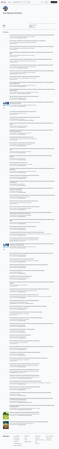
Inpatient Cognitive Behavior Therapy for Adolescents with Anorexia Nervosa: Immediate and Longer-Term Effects (31, 345)
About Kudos (26, 434)
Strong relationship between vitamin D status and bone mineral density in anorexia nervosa (27, 268)
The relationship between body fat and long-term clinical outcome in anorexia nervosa (26, 310)
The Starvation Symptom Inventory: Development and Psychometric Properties (25, 115)
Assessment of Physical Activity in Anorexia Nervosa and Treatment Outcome (24, 373)
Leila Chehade (20, 66)
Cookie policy (48, 438)
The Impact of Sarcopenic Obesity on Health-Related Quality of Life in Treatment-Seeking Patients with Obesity (31, 57)
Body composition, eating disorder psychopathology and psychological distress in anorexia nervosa (28, 356)
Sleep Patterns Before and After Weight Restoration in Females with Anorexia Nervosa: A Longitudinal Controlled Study (32, 193)
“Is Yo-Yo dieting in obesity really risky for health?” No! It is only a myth (23, 110)
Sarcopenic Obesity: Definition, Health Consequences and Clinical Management (25, 75)
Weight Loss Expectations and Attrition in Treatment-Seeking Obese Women (24, 298)
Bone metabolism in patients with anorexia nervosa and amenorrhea (23, 224)
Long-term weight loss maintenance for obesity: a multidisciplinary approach (24, 236)
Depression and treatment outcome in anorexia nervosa (20, 333)
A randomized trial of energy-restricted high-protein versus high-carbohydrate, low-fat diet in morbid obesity (30, 391)
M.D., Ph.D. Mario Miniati (30, 118)
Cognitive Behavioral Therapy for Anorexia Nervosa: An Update (22, 257)
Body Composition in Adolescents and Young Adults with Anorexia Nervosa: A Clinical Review (27, 39)
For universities (16, 438)
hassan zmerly (25, 66)
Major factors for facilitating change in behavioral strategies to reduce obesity (24, 368)
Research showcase (17, 444)
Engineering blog (27, 440)
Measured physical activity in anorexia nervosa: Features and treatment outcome (25, 385)
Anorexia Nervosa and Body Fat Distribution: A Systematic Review (22, 327)
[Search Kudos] (22, 1)
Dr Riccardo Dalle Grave (14, 72)
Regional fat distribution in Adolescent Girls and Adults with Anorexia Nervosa (24, 339)
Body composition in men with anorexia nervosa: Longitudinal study (22, 141)
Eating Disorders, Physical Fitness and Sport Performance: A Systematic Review (25, 350)
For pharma (16, 440)
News (25, 436)
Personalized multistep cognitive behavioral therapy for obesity (22, 135)
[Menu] (40, 1)
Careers (25, 438)
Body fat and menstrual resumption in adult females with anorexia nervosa (24, 199)
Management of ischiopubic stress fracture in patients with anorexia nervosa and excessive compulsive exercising (31, 321)
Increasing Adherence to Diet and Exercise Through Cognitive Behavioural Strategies (26, 316)
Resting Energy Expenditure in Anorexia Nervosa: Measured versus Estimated (24, 410)
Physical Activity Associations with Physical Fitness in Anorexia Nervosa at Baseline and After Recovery (29, 287)
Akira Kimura (24, 36)
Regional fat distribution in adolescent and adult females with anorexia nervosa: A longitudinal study (29, 263)
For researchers (17, 434)
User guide (37, 436)
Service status (38, 434)
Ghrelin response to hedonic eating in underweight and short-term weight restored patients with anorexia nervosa (31, 251)
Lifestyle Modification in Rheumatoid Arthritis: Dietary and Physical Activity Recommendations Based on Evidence (31, 63)
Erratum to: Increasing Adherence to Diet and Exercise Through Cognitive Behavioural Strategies (28, 304)
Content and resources (39, 438)
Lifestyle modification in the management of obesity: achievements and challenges (25, 379)
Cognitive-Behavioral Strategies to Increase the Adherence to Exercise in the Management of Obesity (29, 420)
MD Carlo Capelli (29, 376)
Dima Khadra (20, 36)
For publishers (16, 436)
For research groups (17, 442)
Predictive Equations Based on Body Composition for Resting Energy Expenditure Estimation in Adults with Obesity (31, 45)
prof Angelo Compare (13, 301)
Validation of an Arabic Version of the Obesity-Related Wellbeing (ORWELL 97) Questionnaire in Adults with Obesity (32, 69)
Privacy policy (48, 436)
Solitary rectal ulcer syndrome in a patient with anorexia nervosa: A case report (25, 205)
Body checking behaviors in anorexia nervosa (18, 161)
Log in (44, 1)
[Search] (31, 1)
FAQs (36, 440)
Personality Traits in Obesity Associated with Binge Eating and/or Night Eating (24, 362)
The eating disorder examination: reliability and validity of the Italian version (24, 293)
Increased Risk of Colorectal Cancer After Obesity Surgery (21, 274)
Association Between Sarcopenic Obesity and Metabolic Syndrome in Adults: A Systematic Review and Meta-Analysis (32, 33)
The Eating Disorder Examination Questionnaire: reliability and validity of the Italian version (27, 230)
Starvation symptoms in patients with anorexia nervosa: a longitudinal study (24, 94)
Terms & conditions (49, 434)
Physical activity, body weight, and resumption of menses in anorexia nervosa (24, 173)
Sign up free (52, 1)
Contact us (37, 442)
